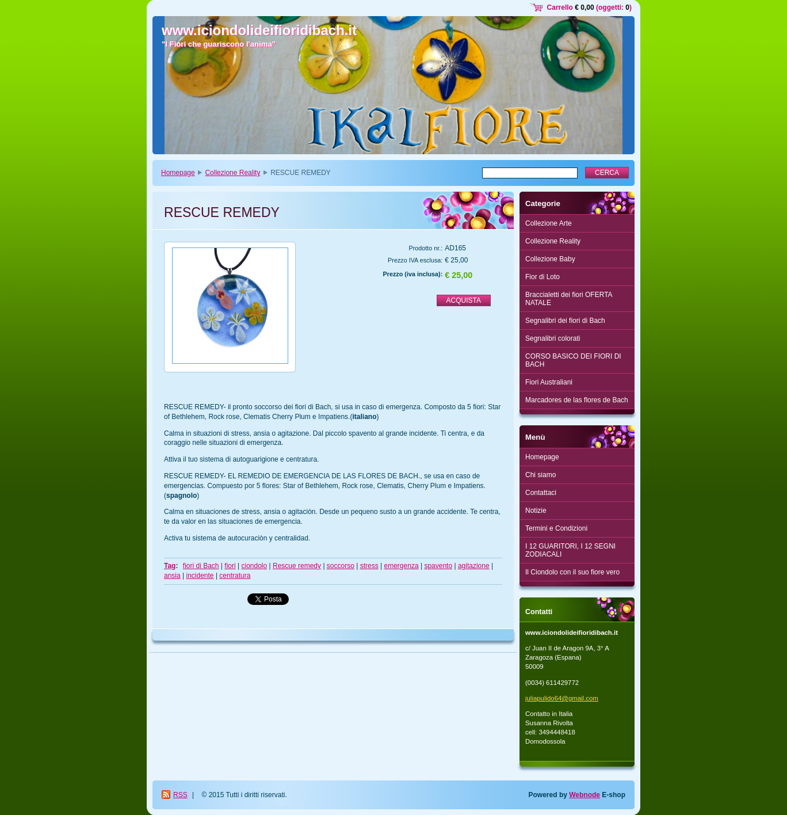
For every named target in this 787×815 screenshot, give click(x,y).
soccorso (340, 566)
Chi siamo (540, 475)
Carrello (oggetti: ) (589, 7)
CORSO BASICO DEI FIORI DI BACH (573, 360)
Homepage (178, 173)
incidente (200, 576)
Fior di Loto (542, 277)
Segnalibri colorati (552, 338)
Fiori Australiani (548, 382)
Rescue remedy (297, 566)
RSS (180, 795)
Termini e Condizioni (556, 528)
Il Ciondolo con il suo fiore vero (572, 572)
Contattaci (540, 493)
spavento (438, 566)
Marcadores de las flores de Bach (576, 400)
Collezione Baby (550, 259)
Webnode (584, 795)
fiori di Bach (201, 566)
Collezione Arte (548, 223)
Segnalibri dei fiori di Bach (565, 321)
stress (369, 566)
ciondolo (254, 566)
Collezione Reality (232, 173)
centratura (234, 576)
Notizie (536, 510)
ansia (172, 576)
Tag (169, 566)
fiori (229, 566)
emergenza (401, 566)
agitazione (474, 566)
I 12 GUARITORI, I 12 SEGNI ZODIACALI (570, 550)
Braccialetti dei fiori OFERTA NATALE (569, 299)
